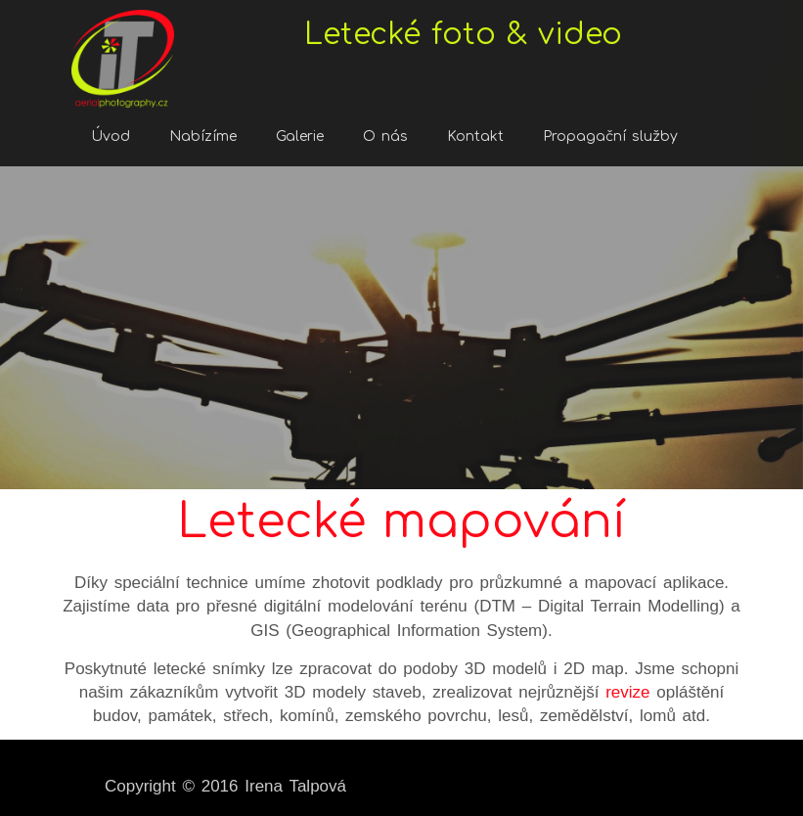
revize (627, 692)
